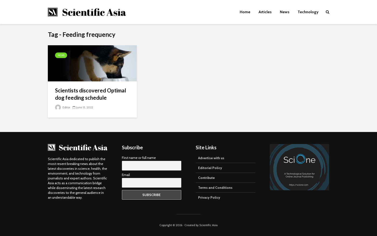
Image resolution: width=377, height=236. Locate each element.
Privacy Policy (209, 197)
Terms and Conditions (215, 187)
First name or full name (139, 158)
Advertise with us (211, 158)
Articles (265, 12)
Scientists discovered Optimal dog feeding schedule (90, 94)
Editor (62, 107)
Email (126, 175)
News (284, 12)
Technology (308, 12)
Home (245, 12)
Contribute (206, 178)
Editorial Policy (210, 168)
